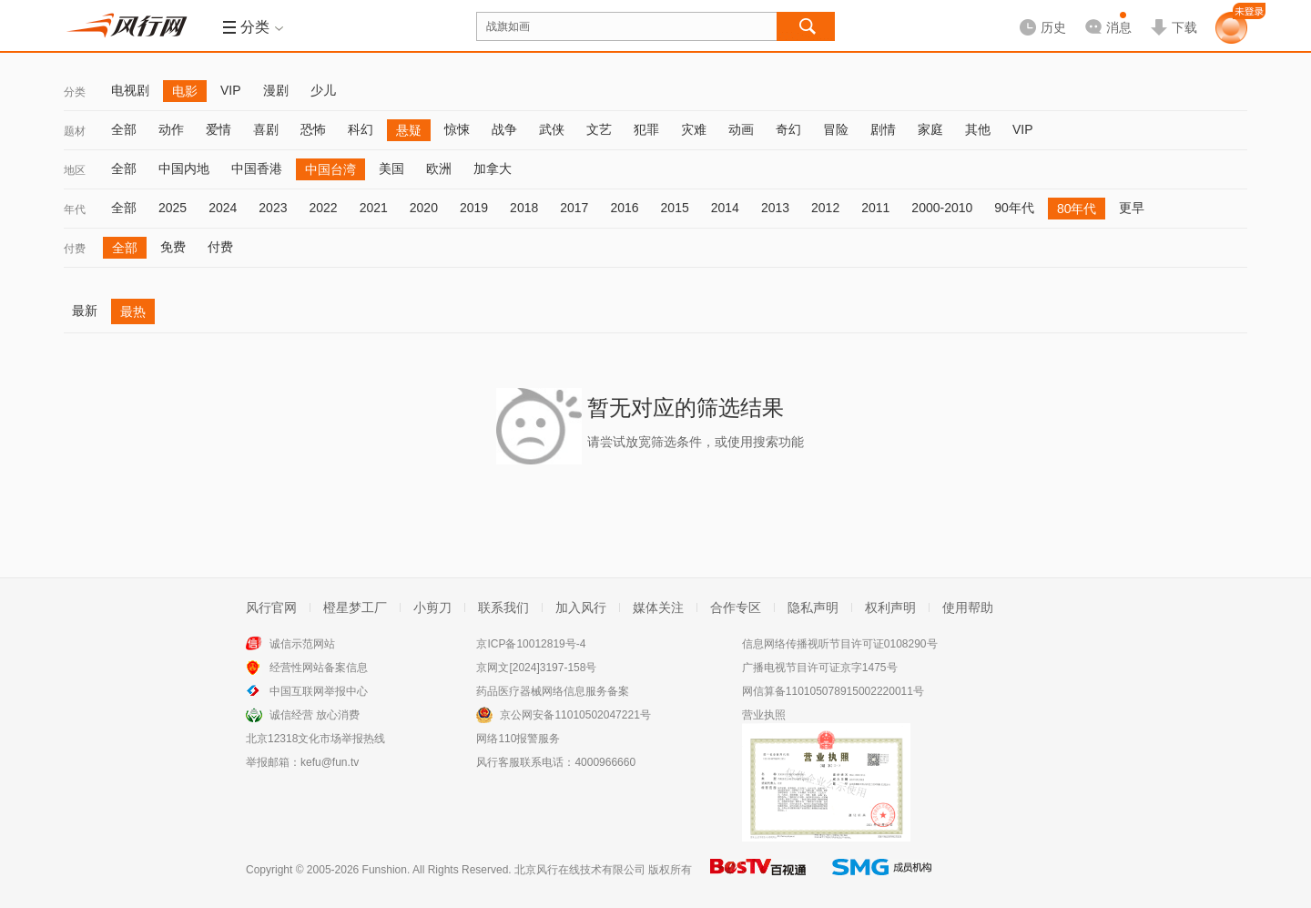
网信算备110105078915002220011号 (833, 691)
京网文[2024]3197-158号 (536, 667)
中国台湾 (330, 169)
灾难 (693, 129)
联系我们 (503, 607)
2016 (624, 207)
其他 (978, 129)
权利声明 (890, 607)
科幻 (360, 129)
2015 (675, 207)
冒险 (836, 129)
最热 (133, 311)
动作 (171, 129)
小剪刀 (432, 607)
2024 (222, 207)
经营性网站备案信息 (318, 667)
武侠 (551, 129)
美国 (391, 168)
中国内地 (183, 168)
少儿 (323, 90)
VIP (230, 90)
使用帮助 (967, 607)
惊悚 (457, 129)
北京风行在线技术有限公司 (579, 869)
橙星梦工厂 (355, 607)
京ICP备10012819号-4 (530, 644)
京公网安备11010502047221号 (575, 715)
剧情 (883, 129)
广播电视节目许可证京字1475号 (820, 667)
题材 (75, 131)
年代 (75, 209)
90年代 (1014, 207)
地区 (75, 170)
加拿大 (492, 168)
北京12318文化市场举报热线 (315, 738)
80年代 (1077, 208)
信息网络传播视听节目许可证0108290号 (840, 644)
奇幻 (788, 129)
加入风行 (580, 607)
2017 (574, 207)
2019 (474, 207)
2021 (374, 207)
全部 (124, 129)
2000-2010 (941, 207)
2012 (825, 207)
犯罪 (646, 129)
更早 (1131, 207)
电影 (185, 91)
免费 (173, 247)
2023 (273, 207)
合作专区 (735, 607)
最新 (84, 310)
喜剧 (266, 129)
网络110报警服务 (518, 738)
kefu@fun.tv (329, 762)
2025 (172, 207)
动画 (741, 129)
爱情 (218, 129)
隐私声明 (813, 607)
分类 (75, 92)
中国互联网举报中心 (318, 691)
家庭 (930, 129)
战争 (504, 129)
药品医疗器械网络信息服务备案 (552, 691)
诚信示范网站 (302, 644)
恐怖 (313, 129)
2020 (424, 207)
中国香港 (256, 168)
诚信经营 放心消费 (314, 715)
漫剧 (276, 90)
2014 (725, 207)
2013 (775, 207)
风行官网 (271, 607)
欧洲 (439, 168)
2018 (524, 207)
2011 (875, 207)
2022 (323, 207)
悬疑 (409, 130)
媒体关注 (658, 607)
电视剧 (130, 90)
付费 (75, 248)
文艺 (599, 129)
